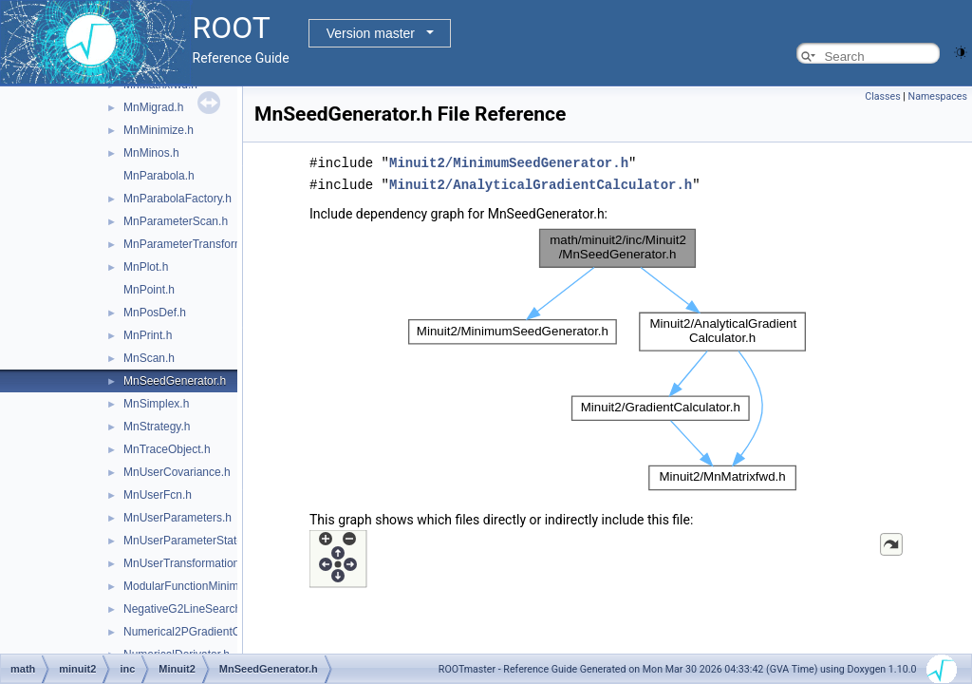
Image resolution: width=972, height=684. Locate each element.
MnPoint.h (149, 289)
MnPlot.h (145, 267)
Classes (882, 96)
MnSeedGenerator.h (174, 381)
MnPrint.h (147, 335)
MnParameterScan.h (175, 221)
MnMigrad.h (153, 107)
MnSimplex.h (156, 403)
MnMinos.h (151, 153)
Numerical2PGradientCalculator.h (207, 631)
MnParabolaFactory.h (177, 198)
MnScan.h (149, 358)
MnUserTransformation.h (186, 563)
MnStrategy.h (156, 426)
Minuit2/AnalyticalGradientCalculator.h (540, 183)
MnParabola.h (159, 175)
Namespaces (937, 96)
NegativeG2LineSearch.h (187, 609)
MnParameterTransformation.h (200, 244)
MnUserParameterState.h (187, 540)
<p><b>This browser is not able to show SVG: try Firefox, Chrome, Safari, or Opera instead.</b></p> (607, 358)
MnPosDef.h (154, 312)
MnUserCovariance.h (177, 472)
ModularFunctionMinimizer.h (194, 586)
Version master (371, 33)
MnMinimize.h (158, 130)
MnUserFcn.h (157, 495)
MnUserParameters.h (177, 517)
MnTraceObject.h (167, 449)
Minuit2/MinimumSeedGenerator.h (508, 162)
